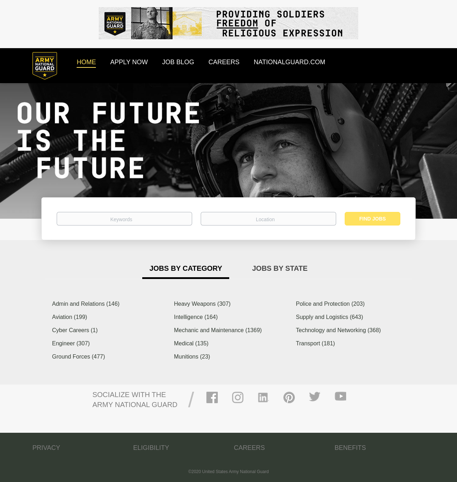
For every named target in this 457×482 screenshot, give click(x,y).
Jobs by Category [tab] (185, 268)
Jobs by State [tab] (280, 268)
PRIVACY (46, 447)
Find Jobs (372, 219)
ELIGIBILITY (151, 447)
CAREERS (249, 447)
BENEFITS (350, 447)
